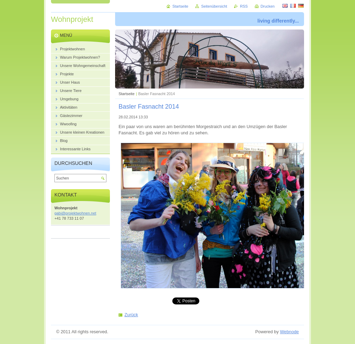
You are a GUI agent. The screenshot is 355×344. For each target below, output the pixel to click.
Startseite (127, 94)
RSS (244, 6)
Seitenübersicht (214, 6)
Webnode (289, 331)
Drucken (268, 6)
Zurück (131, 314)
